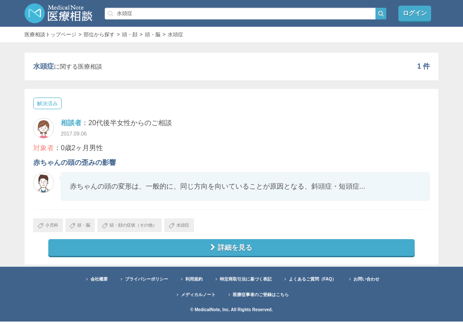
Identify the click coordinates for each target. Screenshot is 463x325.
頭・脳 (89, 227)
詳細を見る (231, 250)
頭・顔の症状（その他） (148, 227)
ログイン (415, 13)
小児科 (51, 227)
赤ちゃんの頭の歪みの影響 (74, 162)
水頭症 (207, 227)
